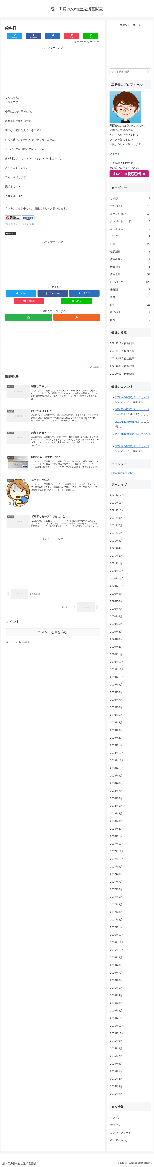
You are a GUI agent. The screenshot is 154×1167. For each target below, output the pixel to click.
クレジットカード (130, 221)
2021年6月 (116, 533)
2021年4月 (116, 548)
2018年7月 (116, 790)
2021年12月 (117, 495)
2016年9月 (116, 957)
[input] (130, 71)
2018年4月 (116, 813)
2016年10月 (117, 950)
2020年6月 (116, 616)
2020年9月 (116, 593)
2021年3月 (116, 555)
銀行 (130, 320)
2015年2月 (116, 1093)
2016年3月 (116, 1003)
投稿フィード (118, 1125)
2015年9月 (116, 1041)
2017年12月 (117, 843)
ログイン (115, 1117)
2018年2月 (116, 828)
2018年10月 (117, 768)
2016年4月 (116, 995)
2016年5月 (116, 987)
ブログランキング (12, 224)
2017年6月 (116, 889)
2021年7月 (116, 525)
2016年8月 (116, 965)
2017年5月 (116, 896)
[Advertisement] (52, 70)
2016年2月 (116, 1010)
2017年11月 (117, 851)
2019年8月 (116, 692)
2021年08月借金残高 (122, 366)
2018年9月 (116, 775)
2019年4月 (116, 722)
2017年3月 (116, 912)
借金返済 (10, 234)
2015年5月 (116, 1071)
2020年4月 (116, 631)
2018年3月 (116, 821)
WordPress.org (118, 1140)
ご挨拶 (130, 198)
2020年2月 (116, 646)
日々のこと (130, 282)
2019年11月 (117, 669)
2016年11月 (117, 942)
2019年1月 (116, 745)
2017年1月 (116, 927)
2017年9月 (116, 866)
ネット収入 (130, 229)
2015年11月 (117, 1033)
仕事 (130, 244)
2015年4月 (116, 1078)
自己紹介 (130, 312)
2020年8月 (116, 601)
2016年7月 (116, 972)
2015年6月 (116, 1063)
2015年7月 (116, 1056)
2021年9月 (116, 518)
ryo (145, 434)
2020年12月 (117, 570)
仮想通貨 (130, 251)
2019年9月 (116, 684)
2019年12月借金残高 (127, 421)
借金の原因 (130, 259)
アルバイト (130, 206)
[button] (147, 71)
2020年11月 (117, 578)
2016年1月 (116, 1018)
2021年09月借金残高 (122, 358)
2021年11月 (117, 502)
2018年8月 (116, 783)
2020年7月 (116, 608)
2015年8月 (116, 1048)
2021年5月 (116, 540)
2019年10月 (117, 677)
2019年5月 (116, 715)
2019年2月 (116, 737)
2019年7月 (116, 699)
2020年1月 (116, 654)
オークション (130, 213)
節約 (130, 304)
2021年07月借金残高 (122, 373)
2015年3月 (116, 1086)
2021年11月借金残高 (122, 343)
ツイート (115, 153)
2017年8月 (116, 874)
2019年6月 (116, 707)
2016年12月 (117, 934)
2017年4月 (116, 904)
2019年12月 (117, 661)
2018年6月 (116, 798)
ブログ (130, 236)
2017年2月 (116, 919)
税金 (130, 297)
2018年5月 (116, 805)
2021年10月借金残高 (122, 351)
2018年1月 (116, 836)
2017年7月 (116, 881)
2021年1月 (116, 563)
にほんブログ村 (29, 224)
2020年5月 (116, 624)
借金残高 (130, 266)
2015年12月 (117, 1025)
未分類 (130, 289)
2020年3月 (116, 639)
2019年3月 (116, 730)
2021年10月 (117, 510)
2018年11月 (117, 760)
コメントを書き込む (53, 632)
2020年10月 (117, 586)
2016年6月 (116, 980)
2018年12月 (117, 752)
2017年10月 (117, 859)
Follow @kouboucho (121, 473)
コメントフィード (120, 1132)
